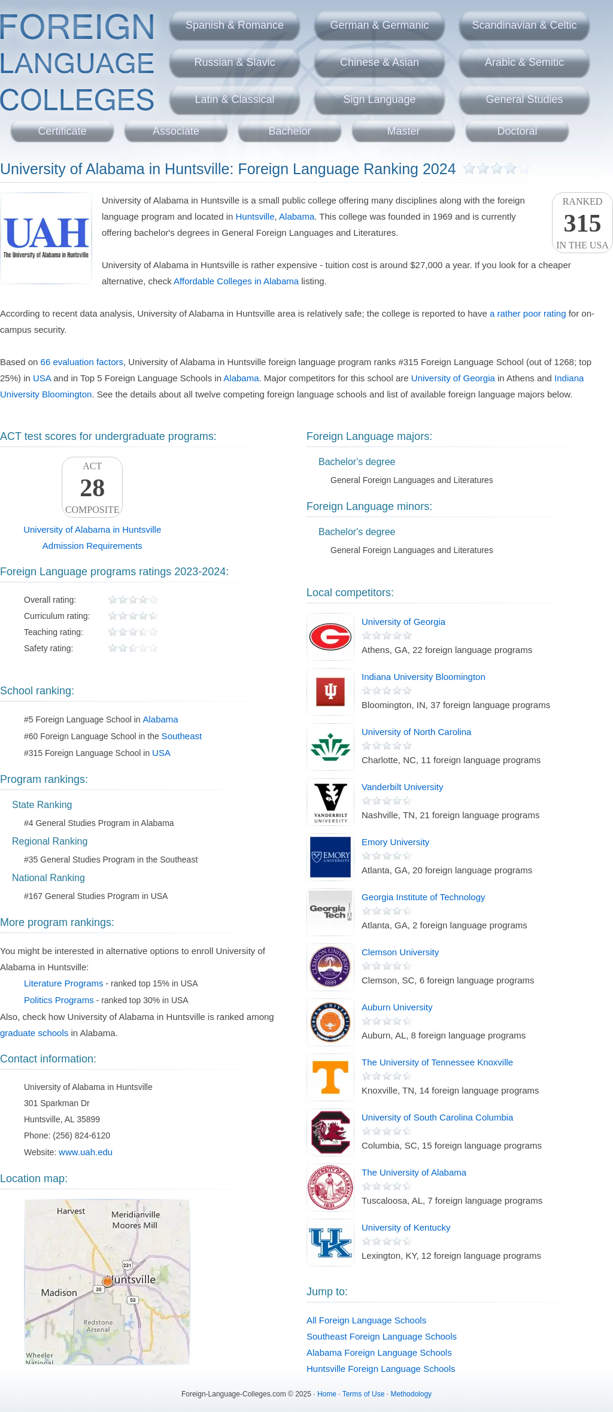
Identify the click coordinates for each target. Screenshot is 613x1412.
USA (42, 378)
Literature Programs (64, 983)
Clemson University (400, 952)
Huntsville (255, 216)
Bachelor (289, 131)
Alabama (296, 216)
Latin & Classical (234, 99)
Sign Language (379, 99)
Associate (176, 131)
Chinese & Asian (379, 62)
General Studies (524, 99)
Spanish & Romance (235, 25)
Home (326, 1394)
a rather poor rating (528, 313)
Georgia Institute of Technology (423, 897)
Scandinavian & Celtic (524, 25)
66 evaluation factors (82, 362)
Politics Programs (59, 1000)
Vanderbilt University (402, 787)
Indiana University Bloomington (423, 677)
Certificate (62, 131)
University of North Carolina (416, 732)
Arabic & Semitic (524, 62)
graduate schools (34, 1033)
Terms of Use (363, 1394)
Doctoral (517, 131)
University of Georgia (453, 378)
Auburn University (397, 1007)
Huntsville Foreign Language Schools (381, 1369)
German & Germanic (379, 25)
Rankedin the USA (582, 223)
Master (403, 131)
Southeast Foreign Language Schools (381, 1336)
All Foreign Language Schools (366, 1320)
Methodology (411, 1394)
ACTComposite (92, 488)
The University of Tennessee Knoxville (437, 1062)
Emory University (395, 842)
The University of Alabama (414, 1172)
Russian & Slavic (234, 62)
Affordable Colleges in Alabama (236, 281)
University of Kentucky (406, 1227)
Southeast (182, 736)
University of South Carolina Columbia (437, 1117)
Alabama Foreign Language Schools (379, 1352)
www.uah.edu (86, 1152)
